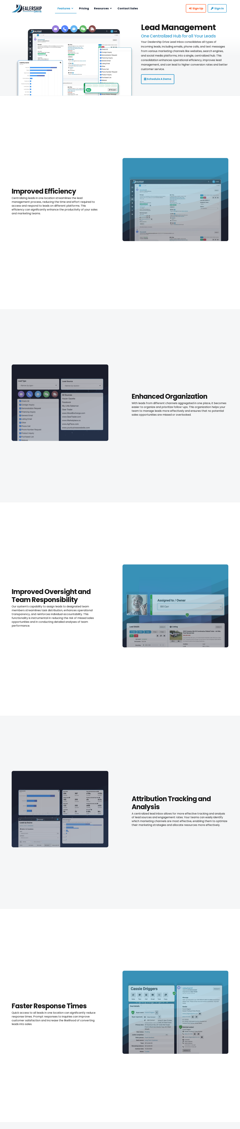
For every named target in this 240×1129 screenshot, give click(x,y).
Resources (103, 8)
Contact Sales (128, 8)
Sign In (217, 8)
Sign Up (196, 8)
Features (66, 8)
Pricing (84, 8)
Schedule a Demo (157, 79)
